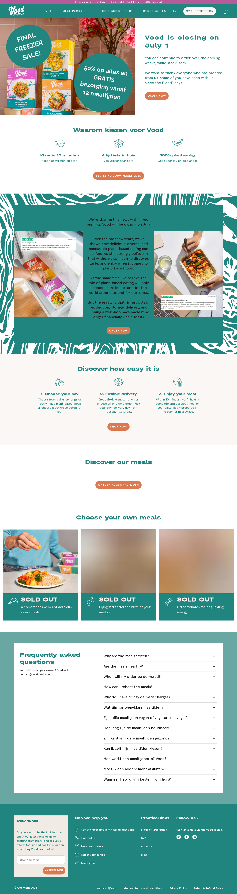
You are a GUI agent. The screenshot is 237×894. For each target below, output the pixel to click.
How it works (154, 11)
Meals (50, 11)
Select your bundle (93, 854)
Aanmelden (54, 870)
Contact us (88, 838)
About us (146, 846)
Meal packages (76, 11)
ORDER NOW (157, 95)
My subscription (199, 11)
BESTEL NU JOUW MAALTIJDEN (118, 175)
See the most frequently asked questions (107, 829)
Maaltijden (88, 863)
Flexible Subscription (115, 11)
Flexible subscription (154, 829)
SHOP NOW (118, 426)
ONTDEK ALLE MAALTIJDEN (118, 484)
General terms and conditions (143, 888)
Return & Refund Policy (208, 888)
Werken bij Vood (107, 888)
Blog (144, 854)
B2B (143, 838)
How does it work (92, 846)
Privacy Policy (178, 888)
